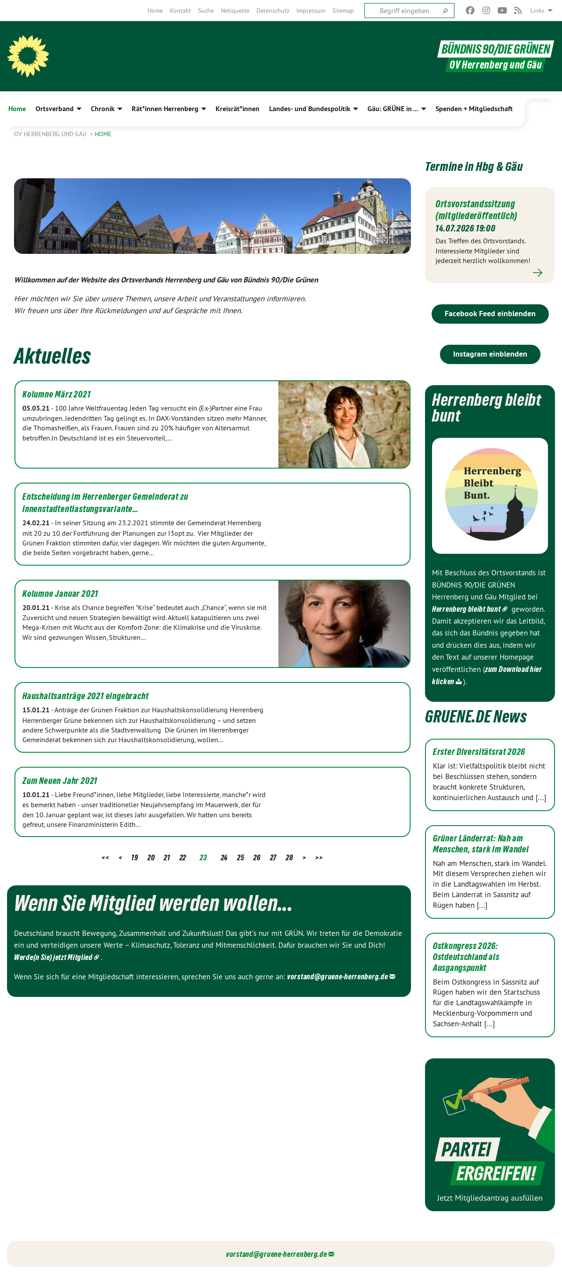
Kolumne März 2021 (56, 394)
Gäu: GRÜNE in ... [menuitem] (392, 108)
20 (151, 857)
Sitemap (343, 10)
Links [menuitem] (537, 10)
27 (273, 857)
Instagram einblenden (490, 354)
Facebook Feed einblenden (490, 313)
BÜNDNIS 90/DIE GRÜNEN (494, 47)
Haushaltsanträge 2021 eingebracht (85, 696)
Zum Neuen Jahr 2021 (59, 781)
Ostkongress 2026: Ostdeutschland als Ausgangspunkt (466, 956)
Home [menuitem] (17, 108)
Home (155, 10)
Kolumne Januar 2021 (60, 593)
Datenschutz (272, 10)
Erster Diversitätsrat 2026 (479, 752)
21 (167, 857)
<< (105, 857)
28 (289, 857)
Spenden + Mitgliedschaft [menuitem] (474, 108)
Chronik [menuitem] (103, 108)
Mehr (490, 272)
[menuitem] (155, 10)
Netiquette (235, 10)
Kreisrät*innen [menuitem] (237, 108)
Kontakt (180, 10)
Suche (206, 10)
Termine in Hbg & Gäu (489, 164)
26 (256, 857)
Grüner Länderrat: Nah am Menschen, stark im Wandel (481, 843)
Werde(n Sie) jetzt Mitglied (53, 957)
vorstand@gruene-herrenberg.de (337, 976)
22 (183, 857)
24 (224, 857)
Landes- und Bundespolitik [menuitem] (309, 108)
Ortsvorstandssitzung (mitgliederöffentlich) (482, 209)
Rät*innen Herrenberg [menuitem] (165, 108)
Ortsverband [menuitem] (55, 108)
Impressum (310, 10)
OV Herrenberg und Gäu (51, 134)
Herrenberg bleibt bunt (466, 609)
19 (134, 857)
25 (240, 857)
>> (319, 857)
